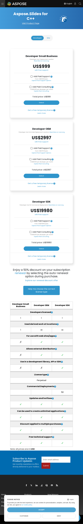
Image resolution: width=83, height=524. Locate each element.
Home (3, 494)
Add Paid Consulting (41, 87)
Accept (41, 510)
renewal (20, 273)
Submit (46, 465)
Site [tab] (48, 38)
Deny (59, 516)
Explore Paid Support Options (41, 80)
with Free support (41, 70)
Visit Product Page (30, 23)
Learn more (41, 113)
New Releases (53, 494)
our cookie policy (26, 505)
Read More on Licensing (41, 61)
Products (27, 494)
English (68, 4)
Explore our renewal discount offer (41, 280)
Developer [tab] (37, 38)
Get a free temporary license (40, 110)
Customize (24, 516)
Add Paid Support (41, 76)
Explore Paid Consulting (41, 91)
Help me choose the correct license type (41, 290)
